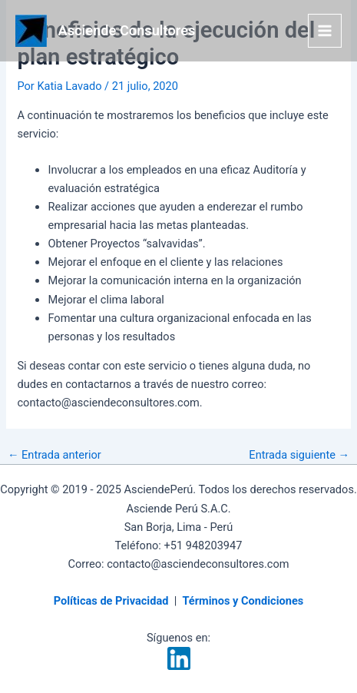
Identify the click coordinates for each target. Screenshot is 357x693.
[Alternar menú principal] (325, 31)
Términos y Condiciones (242, 601)
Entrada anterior (54, 455)
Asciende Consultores (127, 30)
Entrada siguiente (299, 455)
